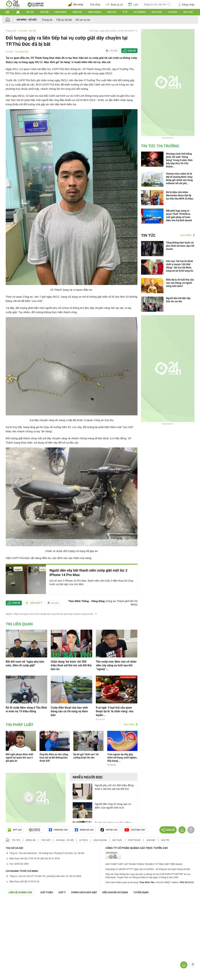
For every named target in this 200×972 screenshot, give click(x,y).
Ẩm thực (188, 12)
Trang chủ (11, 30)
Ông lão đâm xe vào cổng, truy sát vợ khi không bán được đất (54, 757)
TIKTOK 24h (109, 829)
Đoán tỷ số (114, 4)
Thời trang (134, 840)
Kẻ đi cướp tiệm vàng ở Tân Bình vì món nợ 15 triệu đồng (26, 709)
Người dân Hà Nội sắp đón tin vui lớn (178, 300)
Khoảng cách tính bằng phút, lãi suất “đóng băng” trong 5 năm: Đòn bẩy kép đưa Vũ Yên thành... (179, 160)
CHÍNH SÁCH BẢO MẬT (84, 892)
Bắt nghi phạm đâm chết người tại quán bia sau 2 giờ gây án (19, 757)
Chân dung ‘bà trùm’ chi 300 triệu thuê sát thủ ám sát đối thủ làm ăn (71, 665)
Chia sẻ (132, 51)
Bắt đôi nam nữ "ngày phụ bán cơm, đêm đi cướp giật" (25, 663)
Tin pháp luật (21, 51)
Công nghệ (60, 12)
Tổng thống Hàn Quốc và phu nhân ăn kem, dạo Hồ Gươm (180, 245)
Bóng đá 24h (84, 829)
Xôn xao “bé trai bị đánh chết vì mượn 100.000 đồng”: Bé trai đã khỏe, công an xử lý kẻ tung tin (179, 266)
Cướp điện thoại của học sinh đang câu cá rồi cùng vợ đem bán (69, 711)
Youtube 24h (134, 829)
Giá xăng (95, 4)
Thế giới (44, 12)
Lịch (133, 4)
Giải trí (165, 840)
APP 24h (15, 829)
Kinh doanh (94, 12)
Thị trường (139, 12)
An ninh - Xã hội (27, 19)
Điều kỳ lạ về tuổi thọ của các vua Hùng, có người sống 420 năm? (180, 282)
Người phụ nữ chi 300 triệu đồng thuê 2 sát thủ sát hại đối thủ (114, 787)
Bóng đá (77, 12)
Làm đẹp (150, 840)
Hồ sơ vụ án (83, 19)
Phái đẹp (173, 12)
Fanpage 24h (58, 829)
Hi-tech (83, 840)
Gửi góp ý (33, 603)
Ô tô (125, 12)
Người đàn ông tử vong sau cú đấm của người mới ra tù (113, 805)
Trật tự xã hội (64, 19)
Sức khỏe (157, 12)
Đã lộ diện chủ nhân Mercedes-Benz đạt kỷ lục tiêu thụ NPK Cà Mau (179, 195)
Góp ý (62, 892)
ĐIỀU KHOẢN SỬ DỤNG (115, 892)
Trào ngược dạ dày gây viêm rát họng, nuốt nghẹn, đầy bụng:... (122, 757)
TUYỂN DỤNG (141, 892)
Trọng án (47, 19)
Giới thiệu (46, 892)
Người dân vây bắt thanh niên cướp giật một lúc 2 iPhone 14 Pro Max (88, 572)
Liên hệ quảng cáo (20, 892)
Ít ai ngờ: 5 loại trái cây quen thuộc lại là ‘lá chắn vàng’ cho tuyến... (114, 711)
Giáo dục (112, 12)
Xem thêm (129, 724)
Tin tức (30, 12)
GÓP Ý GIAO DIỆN (10, 904)
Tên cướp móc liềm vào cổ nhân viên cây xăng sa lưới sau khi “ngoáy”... (116, 665)
